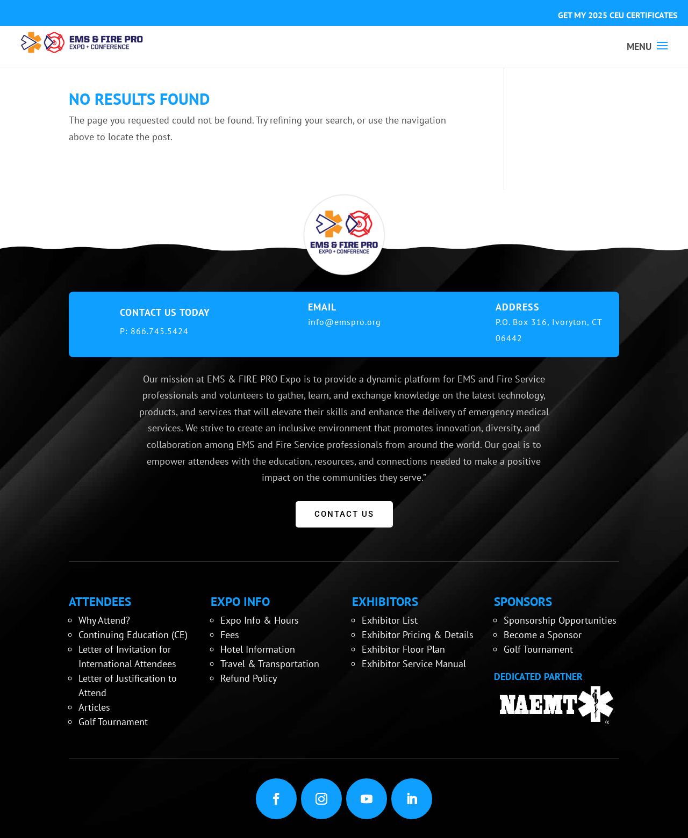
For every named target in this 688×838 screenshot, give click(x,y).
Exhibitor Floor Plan (403, 649)
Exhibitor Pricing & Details (418, 634)
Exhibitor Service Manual (414, 664)
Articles (94, 707)
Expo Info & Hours (259, 620)
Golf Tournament (113, 722)
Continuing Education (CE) (133, 634)
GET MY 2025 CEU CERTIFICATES (617, 15)
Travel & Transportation (269, 664)
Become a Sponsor (543, 634)
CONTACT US (344, 514)
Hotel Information (257, 649)
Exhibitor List (390, 620)
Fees (229, 634)
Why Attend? (104, 620)
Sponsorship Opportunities (560, 620)
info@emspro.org (344, 321)
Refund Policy (248, 678)
